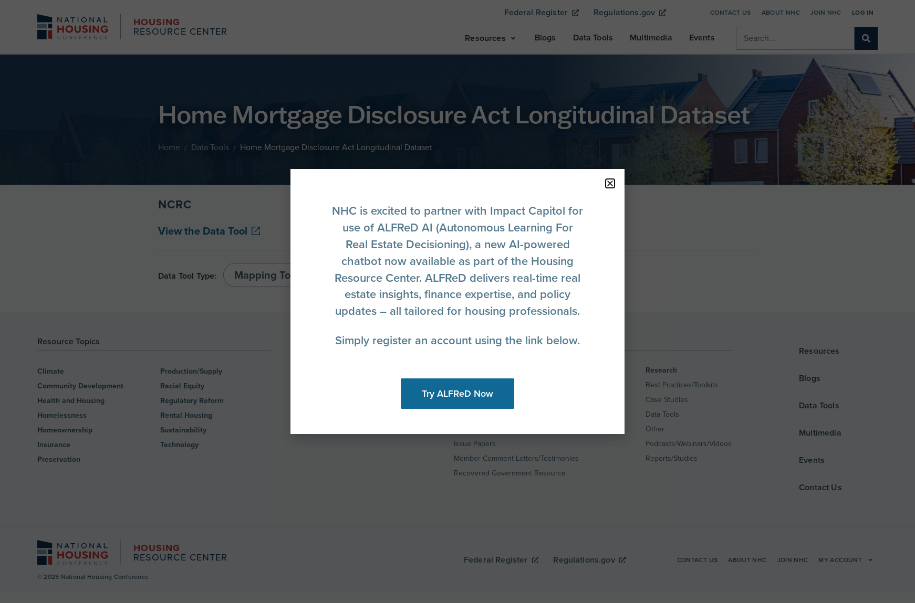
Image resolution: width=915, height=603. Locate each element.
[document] (457, 301)
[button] (610, 183)
